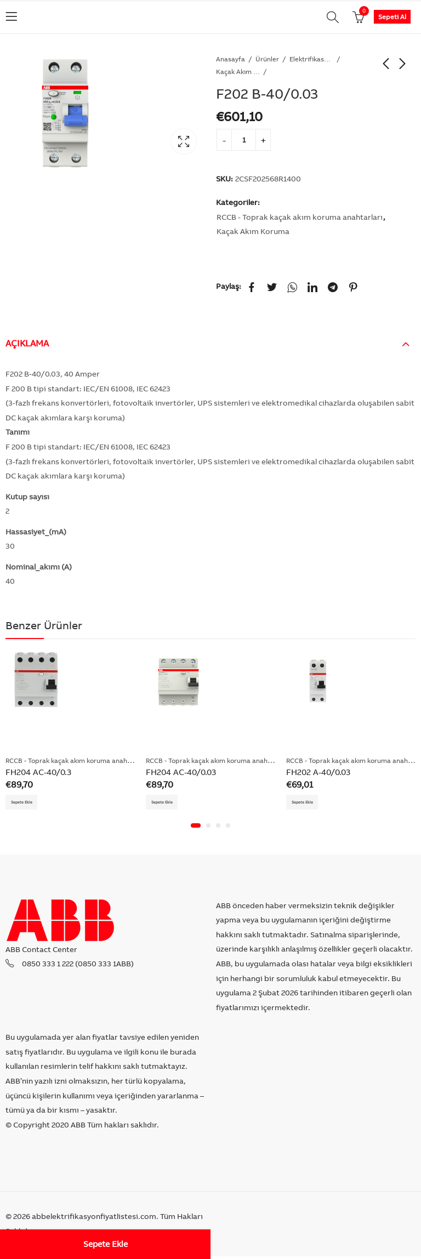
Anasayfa (230, 59)
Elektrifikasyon (311, 59)
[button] (195, 828)
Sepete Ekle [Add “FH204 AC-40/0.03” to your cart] (167, 803)
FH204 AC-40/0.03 (181, 772)
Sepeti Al (392, 17)
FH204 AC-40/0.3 (38, 772)
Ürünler (267, 59)
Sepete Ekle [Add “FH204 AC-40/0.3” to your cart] (27, 803)
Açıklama (27, 343)
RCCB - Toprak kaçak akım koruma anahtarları (300, 217)
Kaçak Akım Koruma (238, 71)
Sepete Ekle (105, 1244)
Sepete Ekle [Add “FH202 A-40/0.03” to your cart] (307, 803)
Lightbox (183, 141)
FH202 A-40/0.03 (318, 772)
